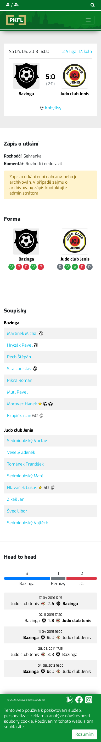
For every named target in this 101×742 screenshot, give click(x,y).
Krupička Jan (19, 415)
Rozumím (84, 734)
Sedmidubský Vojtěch (27, 523)
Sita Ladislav (19, 368)
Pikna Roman (19, 380)
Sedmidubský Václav (27, 440)
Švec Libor (17, 511)
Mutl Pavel (17, 392)
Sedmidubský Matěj (25, 476)
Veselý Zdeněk (21, 452)
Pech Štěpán (19, 357)
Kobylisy (53, 108)
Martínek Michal (22, 333)
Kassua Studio (36, 700)
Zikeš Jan (15, 499)
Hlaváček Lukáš (22, 487)
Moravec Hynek (22, 404)
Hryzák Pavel (20, 345)
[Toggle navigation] (88, 20)
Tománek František (25, 464)
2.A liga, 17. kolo (77, 51)
